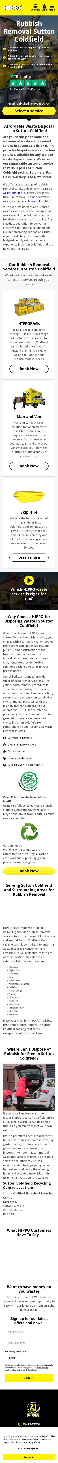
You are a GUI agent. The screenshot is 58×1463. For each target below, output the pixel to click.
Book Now (29, 369)
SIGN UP (29, 1378)
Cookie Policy (10, 1370)
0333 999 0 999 (31, 1423)
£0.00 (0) (35, 10)
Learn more (29, 557)
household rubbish (40, 201)
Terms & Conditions (28, 1370)
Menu (52, 8)
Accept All (29, 1458)
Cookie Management (29, 1450)
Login (44, 8)
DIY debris (19, 192)
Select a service (29, 111)
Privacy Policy (42, 1367)
